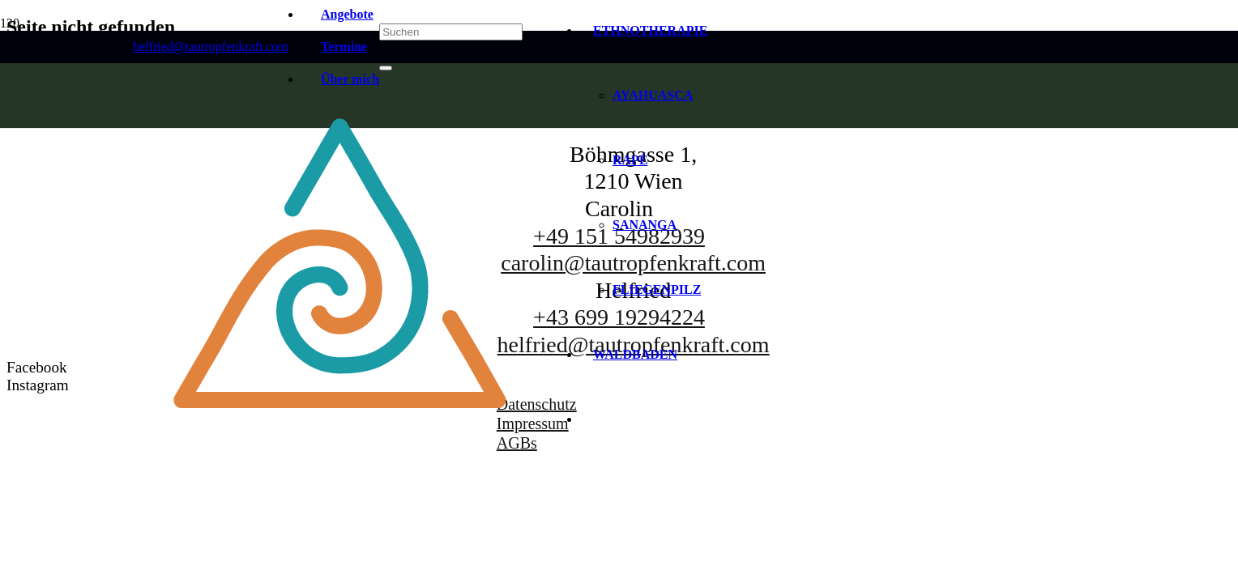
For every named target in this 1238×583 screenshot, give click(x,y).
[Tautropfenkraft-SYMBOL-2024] (340, 471)
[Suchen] (451, 31)
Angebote (347, 14)
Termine (344, 46)
